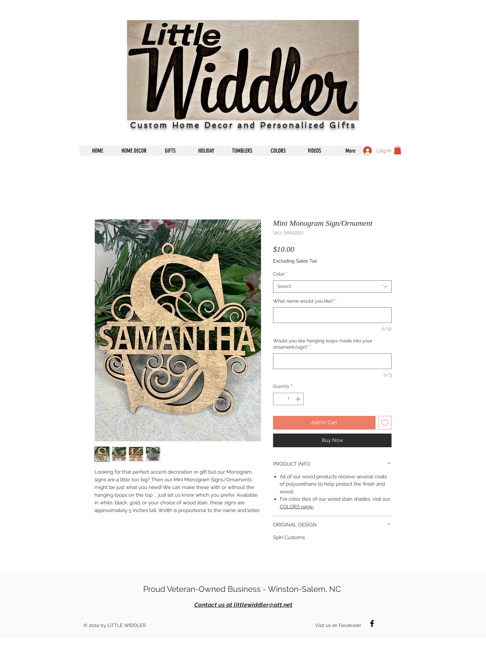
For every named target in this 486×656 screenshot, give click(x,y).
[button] (397, 150)
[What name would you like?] (332, 315)
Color (280, 274)
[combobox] (332, 286)
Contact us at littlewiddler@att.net (243, 604)
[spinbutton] (288, 399)
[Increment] (298, 399)
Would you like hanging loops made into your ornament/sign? (322, 344)
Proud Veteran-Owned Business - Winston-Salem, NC (242, 589)
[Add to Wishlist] (385, 423)
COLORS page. (297, 507)
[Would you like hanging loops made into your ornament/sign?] (332, 361)
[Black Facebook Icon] (372, 623)
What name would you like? (305, 301)
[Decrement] (278, 399)
